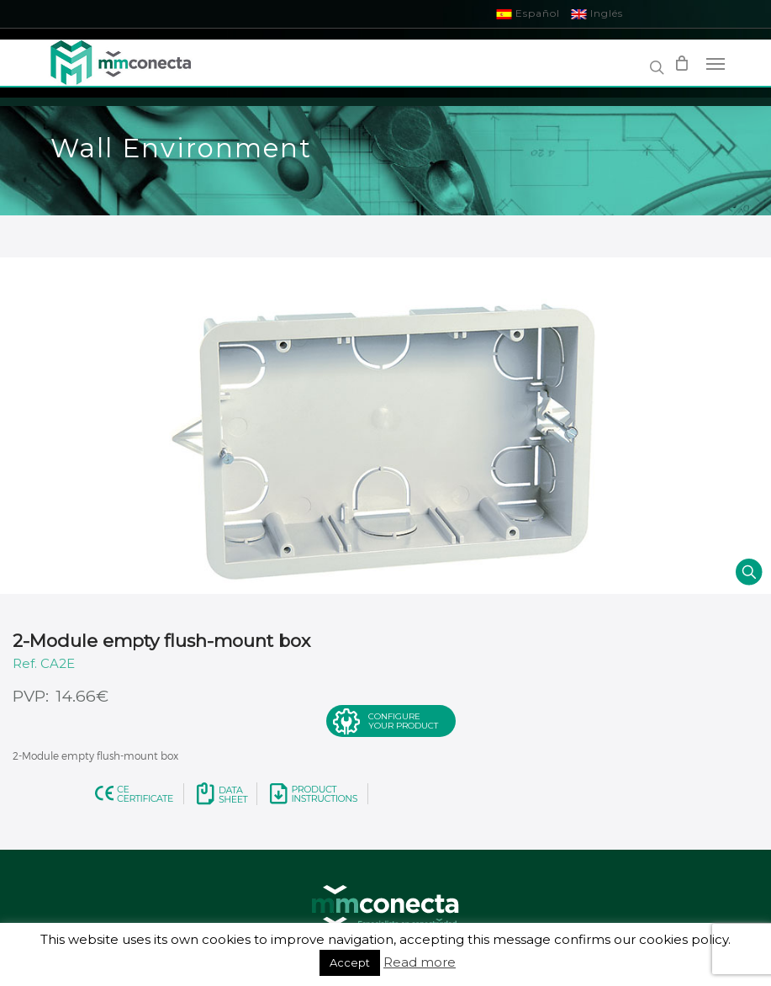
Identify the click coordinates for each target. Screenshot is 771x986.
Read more (419, 962)
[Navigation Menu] (715, 63)
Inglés (597, 13)
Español (528, 13)
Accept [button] (350, 962)
